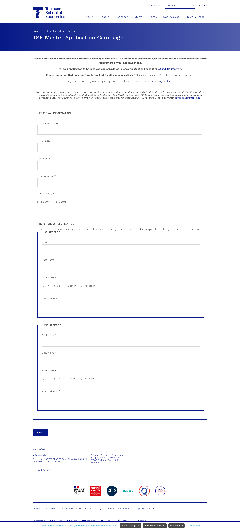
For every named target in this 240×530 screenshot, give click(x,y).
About (91, 16)
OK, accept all (130, 525)
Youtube (88, 521)
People (106, 16)
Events (153, 16)
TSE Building (85, 508)
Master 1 (46, 201)
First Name (45, 140)
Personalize (176, 525)
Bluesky (56, 521)
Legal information (145, 508)
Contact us (44, 470)
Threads (39, 521)
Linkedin (106, 521)
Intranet (156, 5)
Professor (89, 285)
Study (139, 16)
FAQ (99, 508)
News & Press (196, 16)
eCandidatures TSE (169, 69)
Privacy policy (194, 526)
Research (123, 16)
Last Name (45, 158)
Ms (58, 285)
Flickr (72, 521)
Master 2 (63, 201)
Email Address (47, 175)
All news (50, 508)
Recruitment (67, 508)
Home (35, 31)
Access (36, 508)
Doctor (72, 285)
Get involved (172, 16)
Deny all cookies (154, 525)
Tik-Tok (142, 521)
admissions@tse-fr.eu (160, 81)
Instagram (124, 521)
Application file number (52, 123)
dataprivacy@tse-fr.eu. (187, 97)
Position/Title (49, 277)
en (205, 5)
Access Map (40, 455)
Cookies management (118, 508)
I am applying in (47, 193)
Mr (47, 285)
